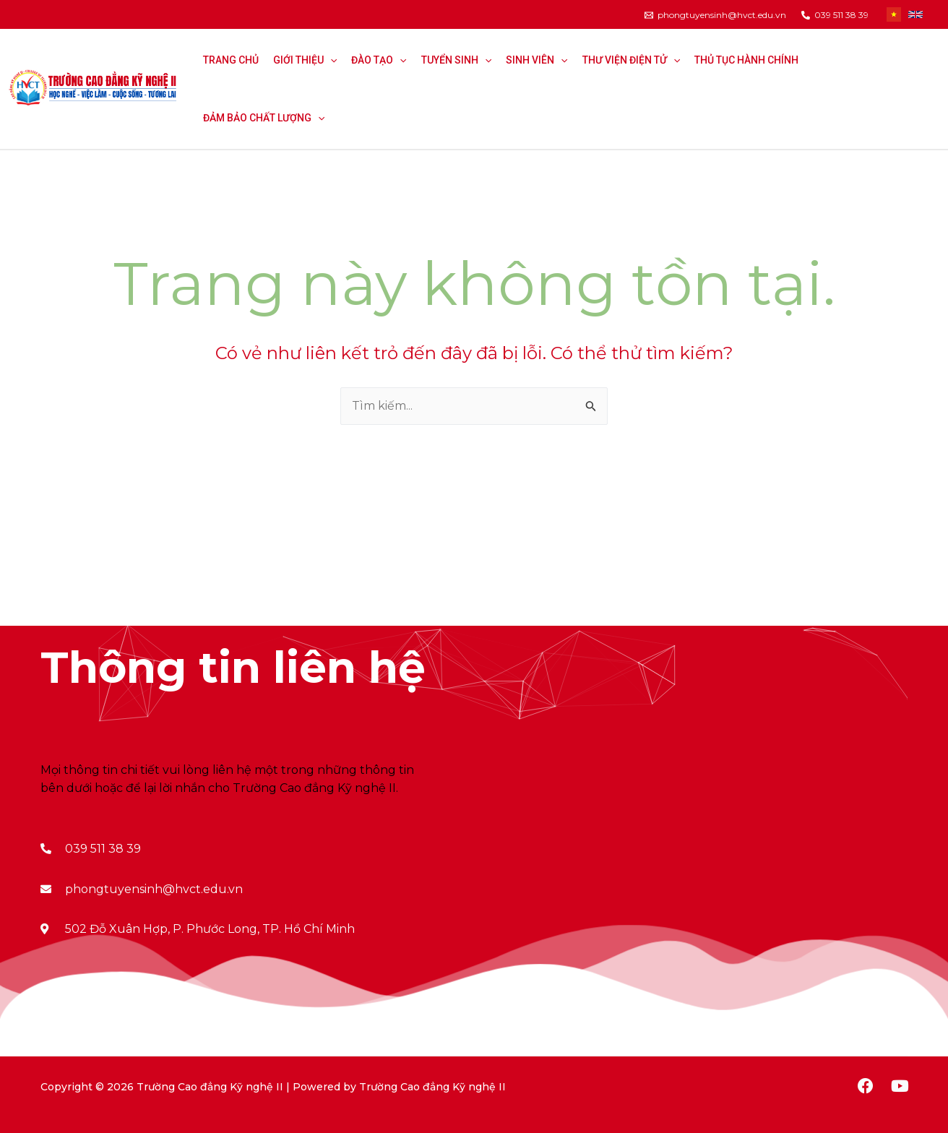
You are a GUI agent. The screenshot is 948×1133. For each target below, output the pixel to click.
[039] (835, 15)
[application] (330, 60)
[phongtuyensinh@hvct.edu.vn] (715, 15)
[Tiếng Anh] (915, 14)
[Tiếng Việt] (894, 14)
